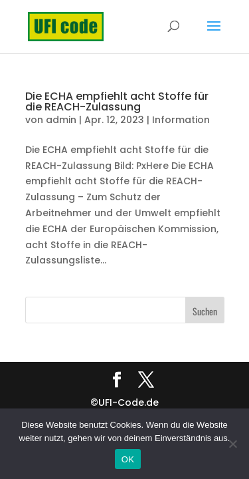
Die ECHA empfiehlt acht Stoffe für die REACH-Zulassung (116, 101)
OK (128, 459)
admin (61, 119)
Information (181, 119)
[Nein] (232, 443)
